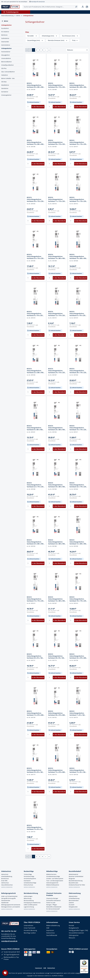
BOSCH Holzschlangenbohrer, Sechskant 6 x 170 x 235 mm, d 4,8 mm (77, 313)
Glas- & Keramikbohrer (8, 72)
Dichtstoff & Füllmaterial (53, 900)
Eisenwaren (27, 880)
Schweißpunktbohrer (7, 65)
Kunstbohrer (5, 28)
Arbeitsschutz (6, 871)
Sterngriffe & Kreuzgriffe (8, 898)
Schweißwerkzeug (74, 898)
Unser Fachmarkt (29, 928)
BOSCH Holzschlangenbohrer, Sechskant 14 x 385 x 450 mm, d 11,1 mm (56, 256)
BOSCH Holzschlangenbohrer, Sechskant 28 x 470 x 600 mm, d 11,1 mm (56, 713)
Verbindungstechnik (52, 883)
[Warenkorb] (87, 7)
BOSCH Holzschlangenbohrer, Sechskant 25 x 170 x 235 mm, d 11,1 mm (35, 256)
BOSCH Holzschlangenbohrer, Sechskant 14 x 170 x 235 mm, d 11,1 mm (35, 599)
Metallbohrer (5, 85)
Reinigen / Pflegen (51, 905)
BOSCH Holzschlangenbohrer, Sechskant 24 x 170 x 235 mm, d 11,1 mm (56, 371)
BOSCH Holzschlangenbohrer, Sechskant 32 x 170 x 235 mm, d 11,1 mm (78, 485)
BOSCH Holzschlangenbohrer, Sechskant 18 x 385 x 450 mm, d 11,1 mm (35, 142)
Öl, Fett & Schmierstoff (53, 909)
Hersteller (32, 36)
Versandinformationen (76, 933)
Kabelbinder (5, 902)
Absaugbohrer (5, 55)
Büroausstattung (29, 900)
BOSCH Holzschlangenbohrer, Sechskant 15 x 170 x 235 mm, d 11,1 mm (78, 199)
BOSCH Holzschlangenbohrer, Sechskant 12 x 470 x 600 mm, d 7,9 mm (56, 770)
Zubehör (71, 902)
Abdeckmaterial (73, 874)
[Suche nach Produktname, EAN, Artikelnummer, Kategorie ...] (49, 7)
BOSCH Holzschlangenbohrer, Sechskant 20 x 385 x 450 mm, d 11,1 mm (35, 85)
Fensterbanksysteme (30, 878)
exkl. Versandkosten (32, 97)
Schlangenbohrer (6, 48)
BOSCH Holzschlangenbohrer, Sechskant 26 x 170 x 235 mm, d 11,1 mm (56, 142)
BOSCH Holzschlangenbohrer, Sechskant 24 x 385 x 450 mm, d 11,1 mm (35, 542)
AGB (47, 928)
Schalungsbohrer (6, 95)
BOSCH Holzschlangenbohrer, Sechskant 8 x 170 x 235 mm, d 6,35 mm (35, 313)
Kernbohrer (4, 92)
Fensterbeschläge (29, 876)
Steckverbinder (5, 900)
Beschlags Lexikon (30, 933)
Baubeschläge (29, 871)
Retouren (72, 938)
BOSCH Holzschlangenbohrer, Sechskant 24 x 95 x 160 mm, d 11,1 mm (35, 770)
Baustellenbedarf (75, 871)
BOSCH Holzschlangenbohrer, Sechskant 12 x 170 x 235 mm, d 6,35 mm (56, 313)
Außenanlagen (28, 896)
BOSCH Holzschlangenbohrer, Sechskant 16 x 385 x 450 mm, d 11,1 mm (56, 599)
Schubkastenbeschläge (53, 876)
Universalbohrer (6, 58)
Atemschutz (4, 874)
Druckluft (71, 905)
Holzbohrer (4, 75)
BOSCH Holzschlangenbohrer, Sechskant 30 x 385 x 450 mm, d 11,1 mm (56, 485)
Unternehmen (28, 925)
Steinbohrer (4, 88)
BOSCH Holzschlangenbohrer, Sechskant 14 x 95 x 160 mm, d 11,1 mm (35, 827)
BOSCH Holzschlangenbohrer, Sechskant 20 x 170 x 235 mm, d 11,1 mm (56, 85)
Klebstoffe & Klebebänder (53, 907)
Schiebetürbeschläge (30, 883)
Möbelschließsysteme (52, 885)
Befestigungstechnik (8, 893)
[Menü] (87, 961)
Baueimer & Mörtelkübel (76, 876)
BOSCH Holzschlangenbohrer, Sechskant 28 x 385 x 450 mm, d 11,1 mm (78, 85)
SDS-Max (4, 82)
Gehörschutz (5, 883)
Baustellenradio (73, 883)
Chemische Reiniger (52, 898)
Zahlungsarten (73, 935)
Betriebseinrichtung (31, 893)
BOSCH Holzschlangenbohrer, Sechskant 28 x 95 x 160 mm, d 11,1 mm (56, 656)
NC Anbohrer (5, 31)
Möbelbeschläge (52, 871)
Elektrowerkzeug (75, 893)
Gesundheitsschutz (7, 885)
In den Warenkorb (38, 107)
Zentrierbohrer (5, 45)
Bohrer (4, 21)
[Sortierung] (77, 50)
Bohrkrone (4, 35)
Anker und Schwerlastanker (9, 896)
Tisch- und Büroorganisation (54, 880)
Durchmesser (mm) (70, 36)
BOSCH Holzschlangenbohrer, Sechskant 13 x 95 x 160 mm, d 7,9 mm (77, 770)
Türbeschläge (28, 874)
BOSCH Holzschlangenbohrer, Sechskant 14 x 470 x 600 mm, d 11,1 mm (35, 713)
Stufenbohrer (5, 38)
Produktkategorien (11, 12)
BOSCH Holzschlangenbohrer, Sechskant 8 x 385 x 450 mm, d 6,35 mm (35, 428)
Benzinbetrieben (74, 900)
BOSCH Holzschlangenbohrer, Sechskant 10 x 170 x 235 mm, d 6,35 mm (78, 142)
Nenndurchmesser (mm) (57, 40)
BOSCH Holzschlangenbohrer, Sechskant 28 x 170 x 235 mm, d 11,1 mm (78, 371)
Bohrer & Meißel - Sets (8, 78)
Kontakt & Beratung (30, 930)
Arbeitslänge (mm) (49, 36)
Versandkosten (40, 973)
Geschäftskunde (51, 935)
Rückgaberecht (74, 928)
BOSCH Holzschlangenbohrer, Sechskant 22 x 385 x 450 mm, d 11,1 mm (35, 371)
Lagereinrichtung (29, 907)
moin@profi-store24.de (38, 1)
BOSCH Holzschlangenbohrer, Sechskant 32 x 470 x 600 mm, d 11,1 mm (78, 656)
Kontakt (71, 925)
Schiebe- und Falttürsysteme (54, 878)
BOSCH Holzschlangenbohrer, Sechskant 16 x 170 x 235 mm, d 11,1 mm (78, 428)
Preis (75, 40)
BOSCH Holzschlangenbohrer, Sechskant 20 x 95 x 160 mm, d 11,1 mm (35, 656)
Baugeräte (72, 878)
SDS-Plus (4, 68)
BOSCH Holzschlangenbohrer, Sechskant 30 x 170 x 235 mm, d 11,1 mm (35, 199)
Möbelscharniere (51, 874)
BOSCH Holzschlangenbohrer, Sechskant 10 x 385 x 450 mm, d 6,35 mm (78, 256)
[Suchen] (76, 7)
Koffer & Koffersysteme (30, 905)
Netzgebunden (73, 907)
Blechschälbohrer (6, 62)
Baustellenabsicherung (75, 880)
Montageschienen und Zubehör (10, 907)
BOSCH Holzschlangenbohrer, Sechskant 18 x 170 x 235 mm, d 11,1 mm (78, 599)
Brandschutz (5, 878)
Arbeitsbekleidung (6, 876)
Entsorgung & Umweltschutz (32, 902)
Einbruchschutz (28, 885)
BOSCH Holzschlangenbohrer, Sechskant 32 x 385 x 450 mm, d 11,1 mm (56, 542)
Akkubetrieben (73, 896)
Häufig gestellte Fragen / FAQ (78, 930)
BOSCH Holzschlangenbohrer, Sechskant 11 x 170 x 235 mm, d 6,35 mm (56, 199)
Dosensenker (5, 42)
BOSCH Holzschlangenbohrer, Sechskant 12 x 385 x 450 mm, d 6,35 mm (78, 542)
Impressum (50, 930)
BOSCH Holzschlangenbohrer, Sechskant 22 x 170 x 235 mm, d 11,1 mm (35, 485)
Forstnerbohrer (5, 52)
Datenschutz (50, 933)
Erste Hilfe (4, 880)
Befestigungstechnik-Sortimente (10, 905)
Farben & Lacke (50, 902)
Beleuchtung (27, 898)
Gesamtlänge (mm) (35, 40)
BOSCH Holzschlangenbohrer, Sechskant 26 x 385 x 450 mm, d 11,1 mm (56, 428)
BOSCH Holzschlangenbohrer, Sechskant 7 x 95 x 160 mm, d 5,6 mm (77, 713)
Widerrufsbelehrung (53, 925)
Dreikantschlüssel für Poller (77, 885)
